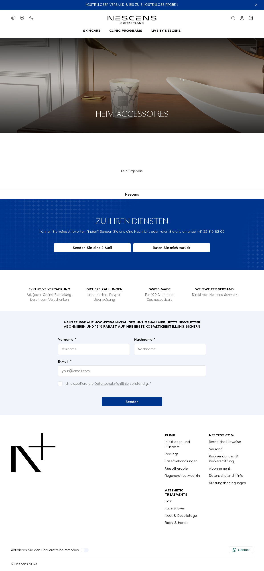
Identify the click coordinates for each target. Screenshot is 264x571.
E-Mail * (65, 361)
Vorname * (67, 339)
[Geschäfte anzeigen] (22, 18)
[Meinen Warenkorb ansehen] (251, 18)
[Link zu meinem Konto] (242, 18)
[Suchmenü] (233, 18)
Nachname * (144, 339)
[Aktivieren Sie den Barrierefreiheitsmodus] (85, 550)
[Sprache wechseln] (13, 18)
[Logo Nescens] (33, 479)
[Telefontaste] (31, 18)
